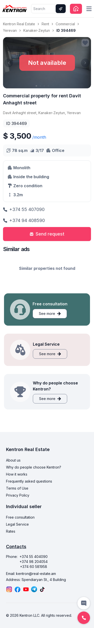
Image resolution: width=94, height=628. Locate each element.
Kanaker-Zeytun (36, 30)
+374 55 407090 (24, 209)
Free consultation (20, 517)
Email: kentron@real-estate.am (31, 573)
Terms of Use (17, 488)
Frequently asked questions (29, 481)
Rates (10, 531)
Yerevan (10, 30)
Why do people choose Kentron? (33, 467)
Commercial (65, 24)
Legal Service (17, 524)
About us (13, 460)
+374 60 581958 (33, 566)
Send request (47, 234)
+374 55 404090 (34, 556)
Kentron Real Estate (19, 24)
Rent (45, 24)
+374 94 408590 (24, 220)
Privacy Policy (17, 495)
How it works (16, 474)
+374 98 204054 (34, 561)
